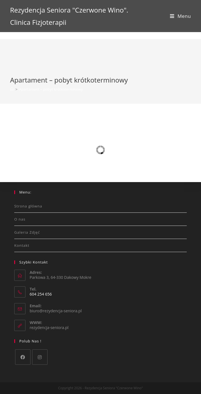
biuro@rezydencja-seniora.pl (56, 310)
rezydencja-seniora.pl (49, 327)
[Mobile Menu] (180, 16)
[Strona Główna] (12, 89)
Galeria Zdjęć (27, 232)
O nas (19, 219)
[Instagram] (40, 357)
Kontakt (21, 245)
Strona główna (28, 206)
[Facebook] (22, 357)
